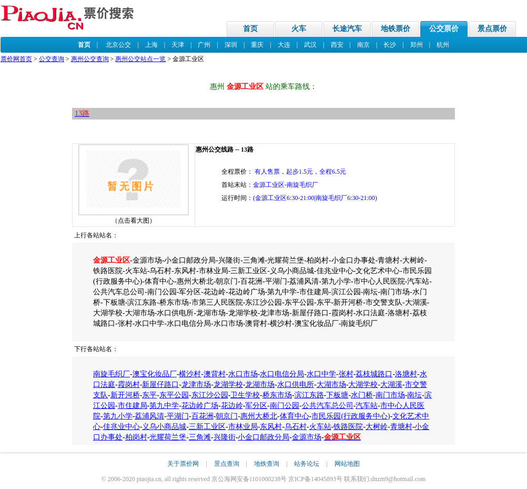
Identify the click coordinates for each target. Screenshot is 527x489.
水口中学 (321, 374)
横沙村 (190, 374)
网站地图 (347, 463)
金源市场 (306, 437)
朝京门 (227, 416)
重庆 (257, 44)
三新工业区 (207, 427)
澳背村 (215, 374)
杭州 (443, 44)
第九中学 (164, 406)
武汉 (310, 44)
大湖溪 (391, 384)
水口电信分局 (282, 374)
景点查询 (226, 463)
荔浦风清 (149, 416)
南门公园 (284, 406)
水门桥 (362, 395)
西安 (337, 44)
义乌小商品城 (164, 427)
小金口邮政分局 (263, 437)
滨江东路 (309, 395)
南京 (363, 44)
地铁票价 (395, 29)
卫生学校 (245, 395)
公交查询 (51, 59)
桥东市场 (277, 395)
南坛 (414, 395)
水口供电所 (295, 384)
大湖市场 (331, 384)
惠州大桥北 (258, 416)
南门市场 (390, 395)
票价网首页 (16, 59)
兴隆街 (225, 437)
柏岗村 (136, 437)
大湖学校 (363, 384)
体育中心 (294, 416)
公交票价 (444, 29)
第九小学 (118, 416)
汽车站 (367, 406)
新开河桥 (125, 395)
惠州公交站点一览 (140, 59)
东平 (149, 395)
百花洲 (202, 416)
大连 (284, 44)
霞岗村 (129, 384)
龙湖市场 (260, 384)
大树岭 (377, 427)
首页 (250, 29)
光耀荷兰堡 (167, 437)
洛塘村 (406, 374)
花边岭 (232, 406)
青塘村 (401, 427)
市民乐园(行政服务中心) (350, 416)
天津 (177, 44)
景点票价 (492, 29)
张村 (346, 374)
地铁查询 (266, 463)
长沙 (389, 44)
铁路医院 (348, 427)
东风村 (271, 427)
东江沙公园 (209, 395)
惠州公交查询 (90, 59)
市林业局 (243, 427)
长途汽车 (347, 29)
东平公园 (174, 395)
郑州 (416, 44)
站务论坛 (306, 463)
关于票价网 (183, 463)
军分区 (256, 406)
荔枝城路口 (374, 374)
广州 (204, 44)
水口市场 (243, 374)
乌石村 (296, 427)
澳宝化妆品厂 (155, 374)
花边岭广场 (199, 406)
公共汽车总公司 (327, 406)
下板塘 (337, 395)
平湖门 (178, 416)
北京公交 (118, 44)
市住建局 (132, 406)
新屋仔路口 (160, 384)
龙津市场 (196, 384)
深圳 (231, 44)
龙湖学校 (228, 384)
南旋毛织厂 (111, 374)
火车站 (320, 427)
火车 (298, 29)
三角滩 (200, 437)
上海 (151, 44)
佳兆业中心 (121, 427)
